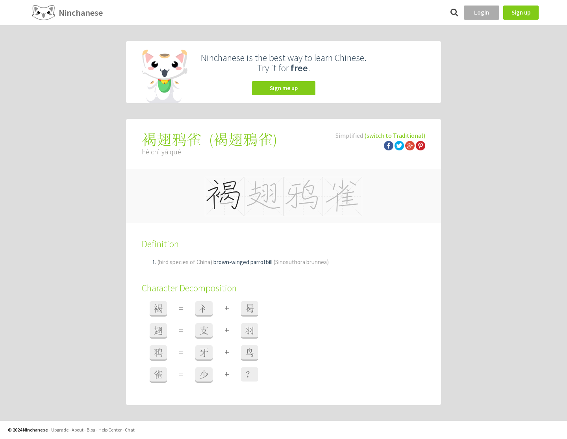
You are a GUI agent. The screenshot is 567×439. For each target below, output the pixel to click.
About (77, 430)
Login (481, 12)
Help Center (110, 430)
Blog (91, 430)
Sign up (520, 12)
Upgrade (60, 430)
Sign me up (284, 88)
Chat (130, 430)
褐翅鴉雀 (243, 139)
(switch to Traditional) (394, 135)
